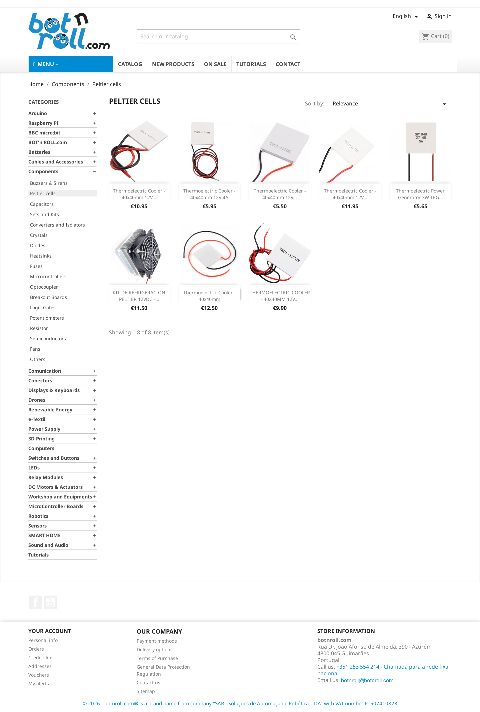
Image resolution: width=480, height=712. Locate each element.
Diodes (37, 245)
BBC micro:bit (44, 132)
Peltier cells (43, 193)
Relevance (390, 104)
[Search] (218, 36)
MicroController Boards (55, 506)
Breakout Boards (48, 297)
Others (37, 359)
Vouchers (38, 675)
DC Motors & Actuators (55, 487)
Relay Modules (45, 477)
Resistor (39, 328)
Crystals (39, 235)
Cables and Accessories (55, 161)
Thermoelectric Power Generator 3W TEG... (420, 194)
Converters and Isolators (57, 225)
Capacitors (42, 204)
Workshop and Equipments (60, 496)
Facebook (35, 602)
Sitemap (146, 691)
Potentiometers (47, 318)
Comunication (44, 371)
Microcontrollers (48, 276)
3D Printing (41, 438)
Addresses (40, 666)
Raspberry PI (43, 123)
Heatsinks (41, 256)
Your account (49, 631)
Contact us (148, 682)
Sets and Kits (44, 214)
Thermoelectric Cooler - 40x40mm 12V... (139, 194)
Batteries (39, 152)
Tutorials (38, 555)
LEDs (34, 467)
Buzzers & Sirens (49, 183)
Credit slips (41, 657)
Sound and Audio (48, 545)
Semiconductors (48, 338)
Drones (36, 400)
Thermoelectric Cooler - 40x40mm (209, 295)
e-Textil (36, 419)
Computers (41, 448)
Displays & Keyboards (54, 390)
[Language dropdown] (406, 17)
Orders (36, 649)
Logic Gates (43, 307)
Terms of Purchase (157, 658)
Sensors (37, 525)
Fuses (36, 266)
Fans (35, 349)
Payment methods (157, 641)
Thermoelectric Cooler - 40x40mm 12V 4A (209, 194)
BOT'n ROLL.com (47, 142)
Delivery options (155, 649)
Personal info (43, 640)
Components (43, 171)
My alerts (38, 683)
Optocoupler (44, 287)
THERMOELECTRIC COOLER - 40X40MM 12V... (280, 295)
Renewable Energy (50, 409)
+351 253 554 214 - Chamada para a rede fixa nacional (382, 670)
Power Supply (44, 429)
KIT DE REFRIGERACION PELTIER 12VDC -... (139, 295)
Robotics (38, 516)
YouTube (50, 602)
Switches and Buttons (53, 458)
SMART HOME (44, 535)
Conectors (40, 380)
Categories (43, 101)
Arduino (37, 113)
